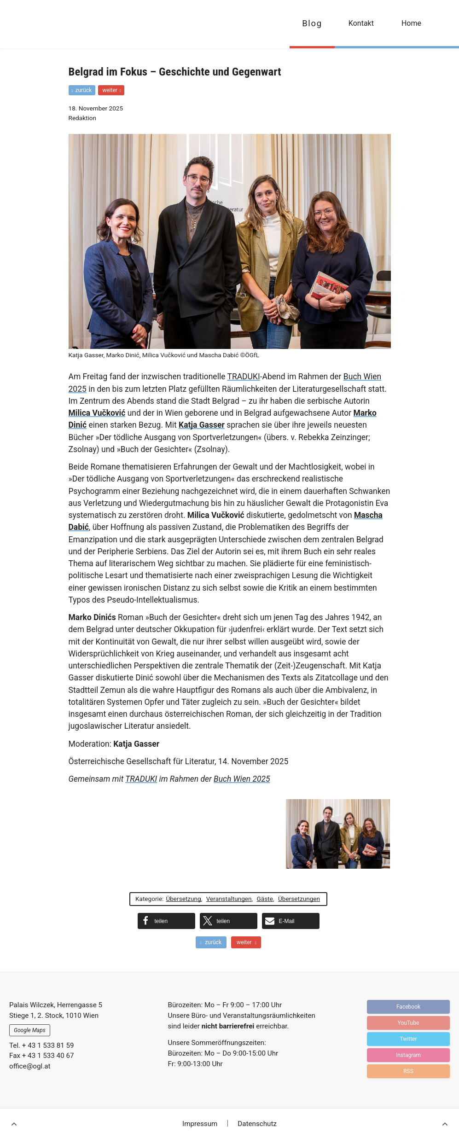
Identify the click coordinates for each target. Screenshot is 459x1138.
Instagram (408, 1055)
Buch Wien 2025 (242, 779)
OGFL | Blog (61, 24)
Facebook (408, 1007)
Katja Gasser (202, 425)
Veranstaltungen (229, 898)
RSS (408, 1071)
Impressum (199, 1124)
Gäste (265, 898)
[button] (166, 921)
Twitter (408, 1039)
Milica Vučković (97, 413)
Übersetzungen (299, 898)
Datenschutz (257, 1124)
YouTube (408, 1023)
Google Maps (30, 1030)
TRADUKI (243, 376)
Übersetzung (183, 898)
